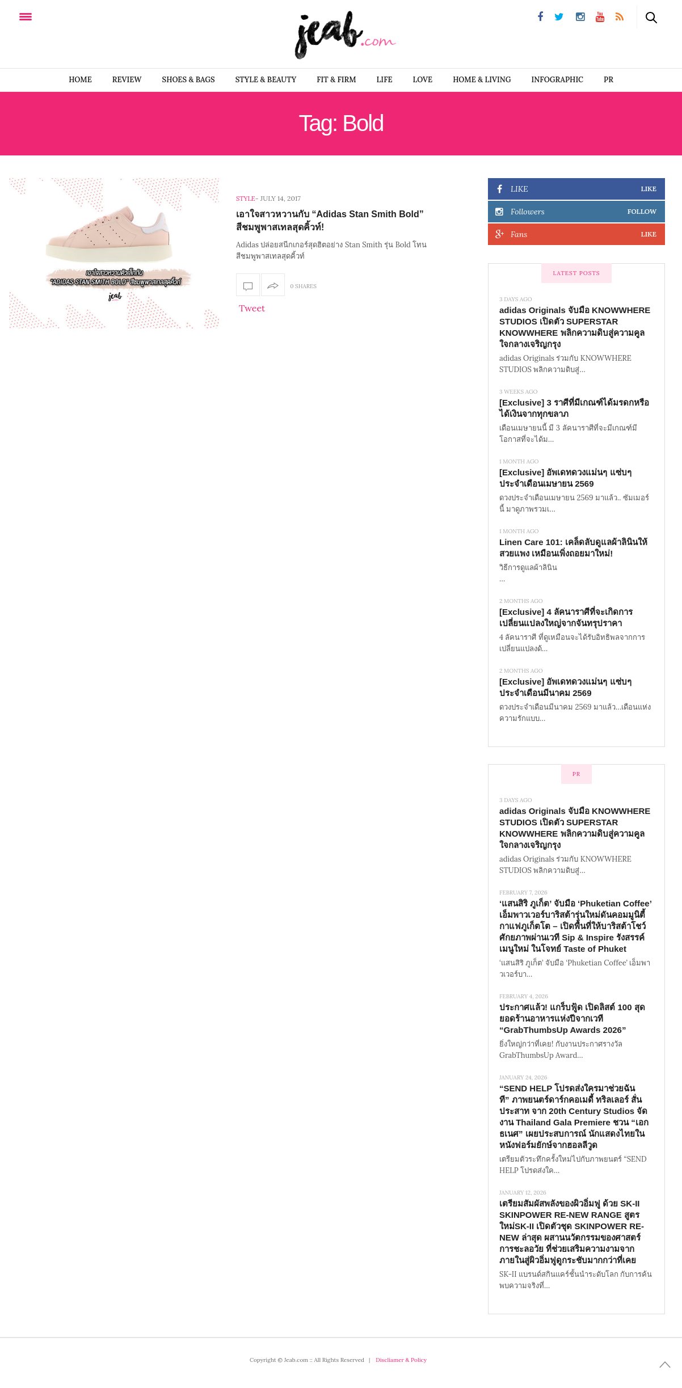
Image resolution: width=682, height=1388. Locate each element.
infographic (558, 80)
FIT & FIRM (336, 80)
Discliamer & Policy (401, 1360)
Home (80, 80)
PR (608, 80)
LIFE (385, 80)
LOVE (423, 80)
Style (245, 198)
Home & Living (482, 80)
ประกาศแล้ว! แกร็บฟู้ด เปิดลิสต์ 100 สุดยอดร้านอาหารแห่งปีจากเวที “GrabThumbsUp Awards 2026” (572, 1018)
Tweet (252, 308)
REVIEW (127, 80)
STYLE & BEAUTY (266, 80)
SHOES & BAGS (188, 80)
